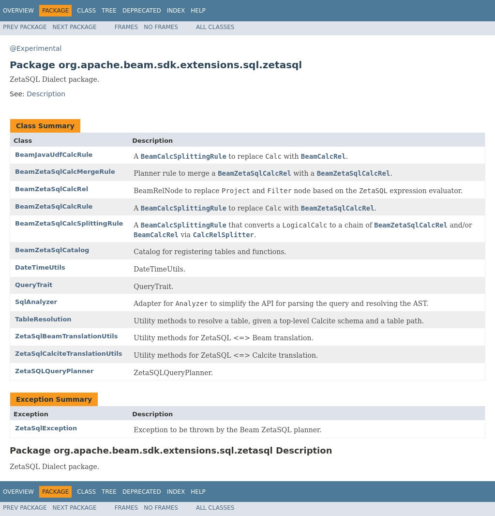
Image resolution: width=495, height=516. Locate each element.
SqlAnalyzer (36, 301)
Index (176, 10)
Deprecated (141, 10)
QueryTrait (33, 284)
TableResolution (43, 319)
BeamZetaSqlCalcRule (53, 206)
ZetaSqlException (46, 428)
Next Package (75, 27)
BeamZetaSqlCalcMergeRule (65, 171)
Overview (18, 10)
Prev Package (25, 27)
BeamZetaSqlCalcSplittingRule (69, 223)
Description (46, 94)
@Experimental (35, 48)
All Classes (215, 27)
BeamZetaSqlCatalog (52, 250)
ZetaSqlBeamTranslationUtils (66, 336)
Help (198, 10)
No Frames (161, 27)
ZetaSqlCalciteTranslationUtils (68, 353)
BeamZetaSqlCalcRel (51, 189)
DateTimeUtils (40, 267)
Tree (109, 10)
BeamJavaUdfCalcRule (53, 154)
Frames (126, 27)
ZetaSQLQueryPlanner (54, 371)
